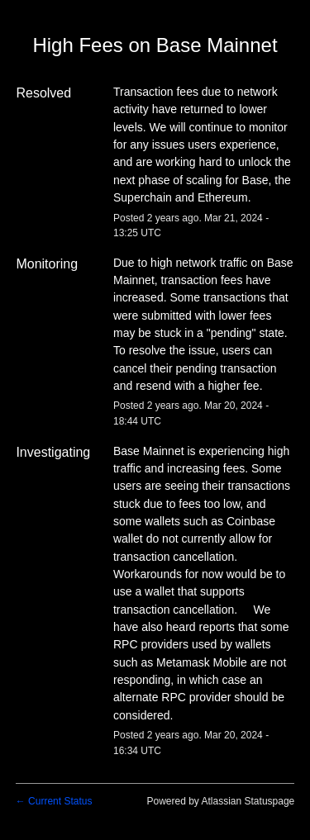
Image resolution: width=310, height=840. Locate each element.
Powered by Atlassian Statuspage (220, 801)
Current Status (54, 801)
